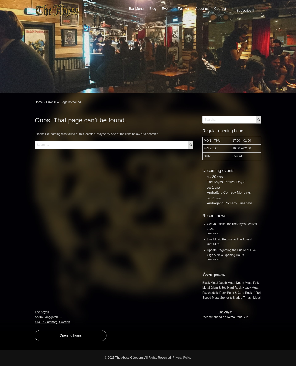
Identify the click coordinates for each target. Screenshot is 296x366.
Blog (152, 9)
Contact (220, 9)
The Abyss (225, 312)
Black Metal (210, 282)
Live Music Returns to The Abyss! (229, 239)
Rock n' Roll (253, 292)
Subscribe (245, 10)
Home (39, 102)
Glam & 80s (219, 287)
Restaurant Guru (238, 317)
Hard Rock (234, 287)
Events (167, 9)
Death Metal (227, 282)
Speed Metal (210, 297)
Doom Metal (244, 282)
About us (202, 9)
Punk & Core (235, 292)
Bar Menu (136, 9)
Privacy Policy (182, 357)
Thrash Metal (252, 297)
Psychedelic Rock (214, 292)
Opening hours (70, 335)
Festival (184, 9)
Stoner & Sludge (231, 297)
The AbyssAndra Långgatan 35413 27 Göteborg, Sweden (52, 317)
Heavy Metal (250, 287)
